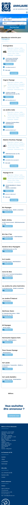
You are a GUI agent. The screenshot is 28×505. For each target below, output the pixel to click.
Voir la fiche (14, 73)
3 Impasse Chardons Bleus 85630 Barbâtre (12, 123)
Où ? (5, 23)
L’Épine (3, 459)
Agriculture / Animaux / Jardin (15, 48)
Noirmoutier (4, 463)
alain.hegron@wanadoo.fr (10, 100)
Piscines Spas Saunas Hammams (16, 51)
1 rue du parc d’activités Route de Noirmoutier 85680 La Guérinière (12, 60)
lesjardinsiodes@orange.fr (10, 130)
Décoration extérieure (13, 50)
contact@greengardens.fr (10, 67)
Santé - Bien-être (4, 446)
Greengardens (8, 46)
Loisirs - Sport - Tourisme (6, 443)
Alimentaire (3, 434)
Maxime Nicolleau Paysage (12, 140)
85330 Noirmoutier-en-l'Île (13, 153)
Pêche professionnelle (5, 445)
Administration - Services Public (7, 431)
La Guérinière (4, 461)
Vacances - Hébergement (6, 448)
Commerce (3, 441)
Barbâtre (3, 457)
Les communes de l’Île (6, 472)
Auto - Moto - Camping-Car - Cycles (8, 436)
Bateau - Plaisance (5, 439)
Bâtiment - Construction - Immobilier (8, 440)
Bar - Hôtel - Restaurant (6, 437)
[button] (3, 502)
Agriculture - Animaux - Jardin (7, 433)
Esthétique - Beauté (5, 442)
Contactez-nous (14, 416)
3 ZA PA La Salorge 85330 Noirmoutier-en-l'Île (13, 93)
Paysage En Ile (8, 173)
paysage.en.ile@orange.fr (10, 194)
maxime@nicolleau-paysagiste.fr (12, 160)
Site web (7, 70)
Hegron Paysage (9, 80)
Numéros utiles (5, 475)
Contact (3, 477)
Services (10, 53)
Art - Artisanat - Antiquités (6, 435)
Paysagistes (22, 50)
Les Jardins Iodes (9, 110)
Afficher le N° (9, 64)
